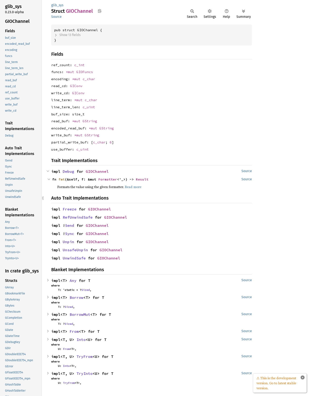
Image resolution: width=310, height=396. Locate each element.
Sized (85, 290)
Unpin (68, 241)
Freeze (70, 209)
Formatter (107, 179)
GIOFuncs (84, 72)
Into (81, 339)
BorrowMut (80, 314)
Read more (133, 186)
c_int (79, 65)
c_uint (89, 107)
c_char (89, 79)
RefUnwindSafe (78, 217)
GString (90, 121)
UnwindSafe (74, 258)
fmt (62, 179)
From (74, 331)
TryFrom (85, 356)
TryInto (85, 373)
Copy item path (99, 10)
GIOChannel (97, 171)
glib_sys (57, 5)
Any (73, 280)
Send (69, 225)
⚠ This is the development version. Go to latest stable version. (276, 383)
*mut (71, 72)
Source (56, 17)
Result (142, 179)
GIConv (76, 86)
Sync (69, 233)
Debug (68, 171)
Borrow (76, 297)
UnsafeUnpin (75, 250)
